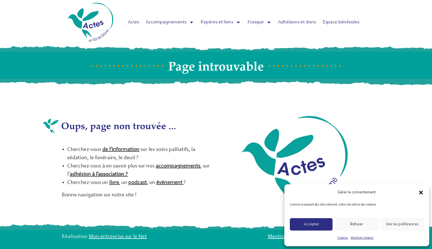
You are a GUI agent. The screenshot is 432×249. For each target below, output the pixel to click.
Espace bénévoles (341, 22)
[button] (421, 192)
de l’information (120, 149)
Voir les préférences (402, 224)
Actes (133, 22)
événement (169, 182)
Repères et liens (221, 22)
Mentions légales (362, 238)
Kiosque (259, 22)
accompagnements (178, 166)
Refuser (356, 224)
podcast (137, 182)
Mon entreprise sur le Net (118, 236)
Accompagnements (170, 22)
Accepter (311, 224)
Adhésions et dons (297, 22)
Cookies (342, 238)
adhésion (80, 174)
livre (114, 182)
